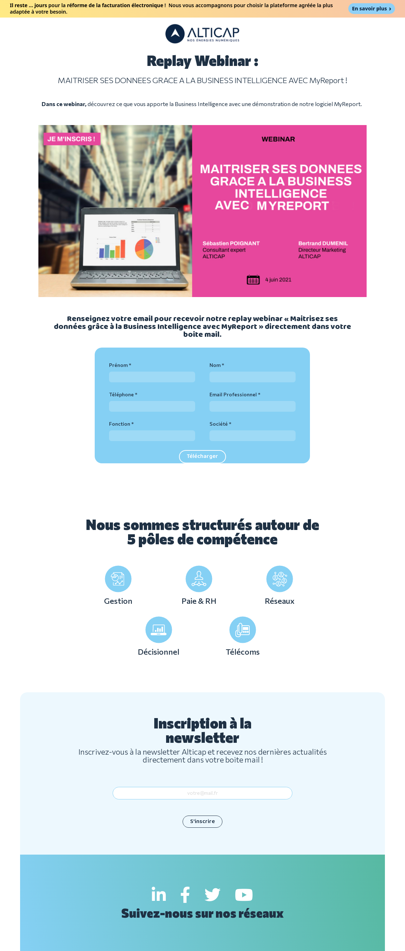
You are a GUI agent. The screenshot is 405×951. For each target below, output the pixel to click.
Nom (215, 365)
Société (218, 424)
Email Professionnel (233, 394)
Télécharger (202, 456)
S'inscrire (202, 821)
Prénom (118, 365)
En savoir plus (369, 8)
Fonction (119, 424)
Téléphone (121, 394)
